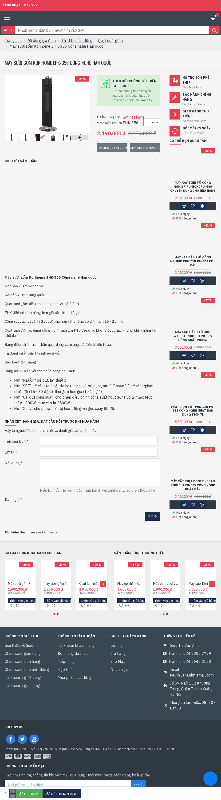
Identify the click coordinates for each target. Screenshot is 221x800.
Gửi (150, 516)
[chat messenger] (210, 779)
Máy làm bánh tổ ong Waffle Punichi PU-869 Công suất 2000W (193, 336)
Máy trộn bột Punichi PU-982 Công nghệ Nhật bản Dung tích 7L (193, 411)
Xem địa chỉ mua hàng (145, 148)
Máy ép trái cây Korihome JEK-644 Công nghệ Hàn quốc (166, 596)
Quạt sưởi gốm (110, 40)
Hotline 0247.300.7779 (112, 148)
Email (9, 452)
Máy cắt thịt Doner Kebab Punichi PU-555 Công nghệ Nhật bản (193, 485)
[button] (79, 137)
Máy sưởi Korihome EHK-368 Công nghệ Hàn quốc (202, 596)
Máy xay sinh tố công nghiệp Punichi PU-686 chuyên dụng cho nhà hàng (193, 187)
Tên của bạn (15, 441)
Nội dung (12, 463)
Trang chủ (13, 40)
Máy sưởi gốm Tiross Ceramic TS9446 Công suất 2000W (57, 596)
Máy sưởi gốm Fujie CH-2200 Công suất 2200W (21, 596)
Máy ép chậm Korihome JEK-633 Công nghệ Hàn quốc (130, 596)
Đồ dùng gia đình (41, 40)
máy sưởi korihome (44, 532)
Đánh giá (12, 499)
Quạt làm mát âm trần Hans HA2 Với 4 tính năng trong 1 (92, 596)
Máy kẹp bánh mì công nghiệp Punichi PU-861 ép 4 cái (193, 261)
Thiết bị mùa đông (76, 40)
